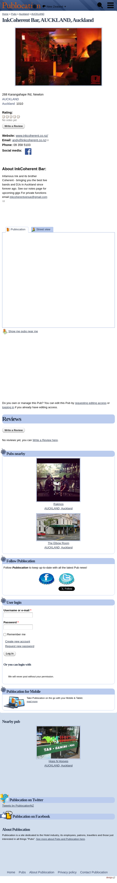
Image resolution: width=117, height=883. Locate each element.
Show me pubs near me (23, 331)
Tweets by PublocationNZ (18, 805)
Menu (110, 5)
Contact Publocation (94, 872)
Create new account (17, 641)
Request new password (19, 646)
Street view (43, 229)
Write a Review (14, 126)
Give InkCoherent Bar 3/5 (11, 116)
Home (5, 14)
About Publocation (41, 872)
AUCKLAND (37, 14)
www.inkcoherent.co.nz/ (32, 135)
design (110, 877)
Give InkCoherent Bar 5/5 (18, 116)
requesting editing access (90, 403)
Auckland (24, 14)
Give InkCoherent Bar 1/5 (4, 116)
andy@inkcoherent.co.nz (30, 140)
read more (32, 701)
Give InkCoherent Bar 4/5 (15, 116)
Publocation (18, 229)
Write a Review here (45, 440)
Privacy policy (67, 872)
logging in (8, 407)
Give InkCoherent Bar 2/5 (7, 116)
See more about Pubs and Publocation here (60, 838)
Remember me (16, 634)
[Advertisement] (82, 199)
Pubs (14, 14)
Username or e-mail (17, 610)
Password (10, 622)
